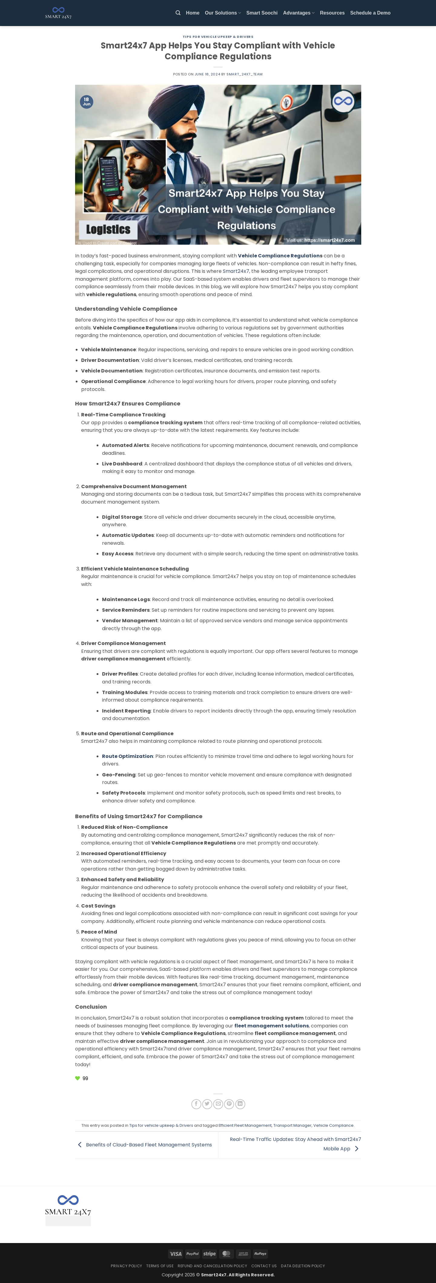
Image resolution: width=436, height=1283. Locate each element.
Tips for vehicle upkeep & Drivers (218, 36)
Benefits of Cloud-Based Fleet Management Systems (143, 1144)
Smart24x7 (236, 271)
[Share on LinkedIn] (240, 1104)
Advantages (299, 13)
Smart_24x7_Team (244, 74)
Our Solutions (223, 13)
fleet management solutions (271, 1025)
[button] (178, 13)
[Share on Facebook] (196, 1104)
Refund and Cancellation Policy (212, 1265)
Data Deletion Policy (303, 1265)
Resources (332, 12)
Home (192, 12)
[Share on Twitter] (207, 1104)
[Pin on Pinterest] (229, 1104)
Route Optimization (127, 756)
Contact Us (264, 1265)
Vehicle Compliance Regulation (279, 255)
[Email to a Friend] (218, 1104)
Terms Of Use (159, 1265)
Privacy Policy (126, 1265)
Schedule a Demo (370, 12)
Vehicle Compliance (333, 1125)
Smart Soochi (262, 12)
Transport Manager (292, 1125)
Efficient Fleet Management (245, 1125)
